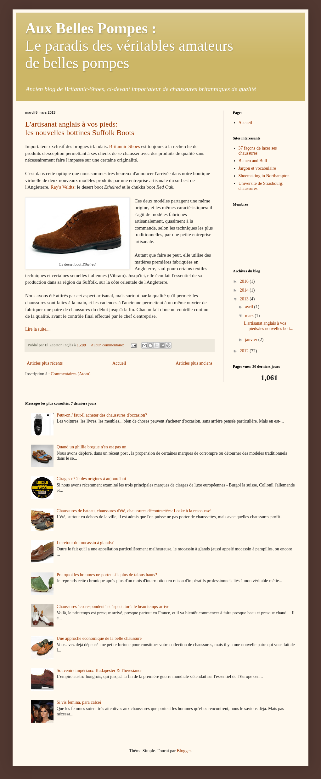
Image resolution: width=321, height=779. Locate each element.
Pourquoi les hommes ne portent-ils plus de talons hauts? (107, 574)
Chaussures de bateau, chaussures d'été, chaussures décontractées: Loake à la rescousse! (134, 511)
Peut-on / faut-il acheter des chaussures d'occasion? (102, 415)
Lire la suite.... (38, 329)
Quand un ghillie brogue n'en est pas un (91, 447)
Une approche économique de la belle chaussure (99, 638)
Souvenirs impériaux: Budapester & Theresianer (99, 670)
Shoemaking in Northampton (264, 175)
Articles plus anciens (194, 363)
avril (249, 306)
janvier (251, 339)
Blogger (184, 750)
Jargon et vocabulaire (257, 168)
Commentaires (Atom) (70, 374)
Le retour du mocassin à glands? (85, 542)
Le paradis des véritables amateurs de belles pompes (129, 45)
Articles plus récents (45, 363)
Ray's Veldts (63, 187)
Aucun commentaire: (108, 345)
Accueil (119, 363)
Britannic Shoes (124, 146)
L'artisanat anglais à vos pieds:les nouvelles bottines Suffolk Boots (79, 128)
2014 (245, 290)
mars (250, 315)
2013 (245, 299)
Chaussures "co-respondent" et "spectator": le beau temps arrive (113, 606)
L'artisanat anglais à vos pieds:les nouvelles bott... (268, 326)
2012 (245, 351)
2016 (245, 281)
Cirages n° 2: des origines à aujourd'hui (91, 478)
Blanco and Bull (253, 160)
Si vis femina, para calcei (79, 702)
